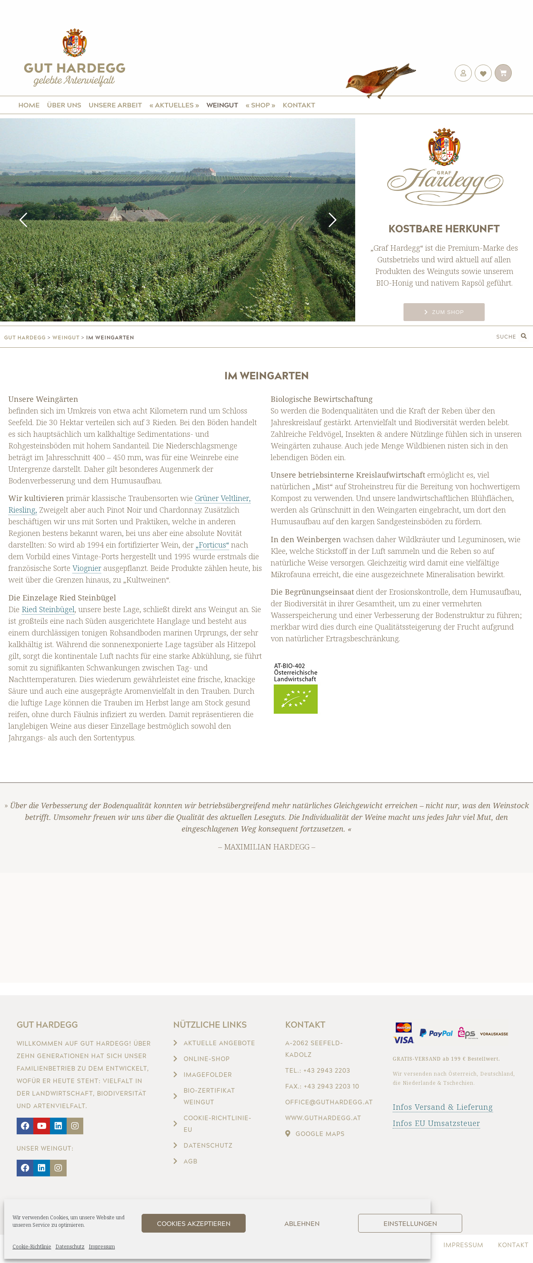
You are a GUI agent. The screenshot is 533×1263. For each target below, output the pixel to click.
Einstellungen (410, 1223)
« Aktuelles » (174, 105)
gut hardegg (25, 337)
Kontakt (299, 105)
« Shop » (260, 105)
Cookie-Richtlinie (31, 1246)
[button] (523, 336)
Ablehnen (302, 1223)
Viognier (86, 568)
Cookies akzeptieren (194, 1223)
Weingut (222, 105)
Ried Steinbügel (48, 609)
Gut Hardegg (47, 1024)
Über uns (64, 105)
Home (29, 105)
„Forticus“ (212, 545)
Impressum (102, 1246)
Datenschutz (70, 1246)
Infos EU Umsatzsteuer (436, 1123)
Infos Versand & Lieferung (443, 1107)
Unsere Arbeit (115, 105)
